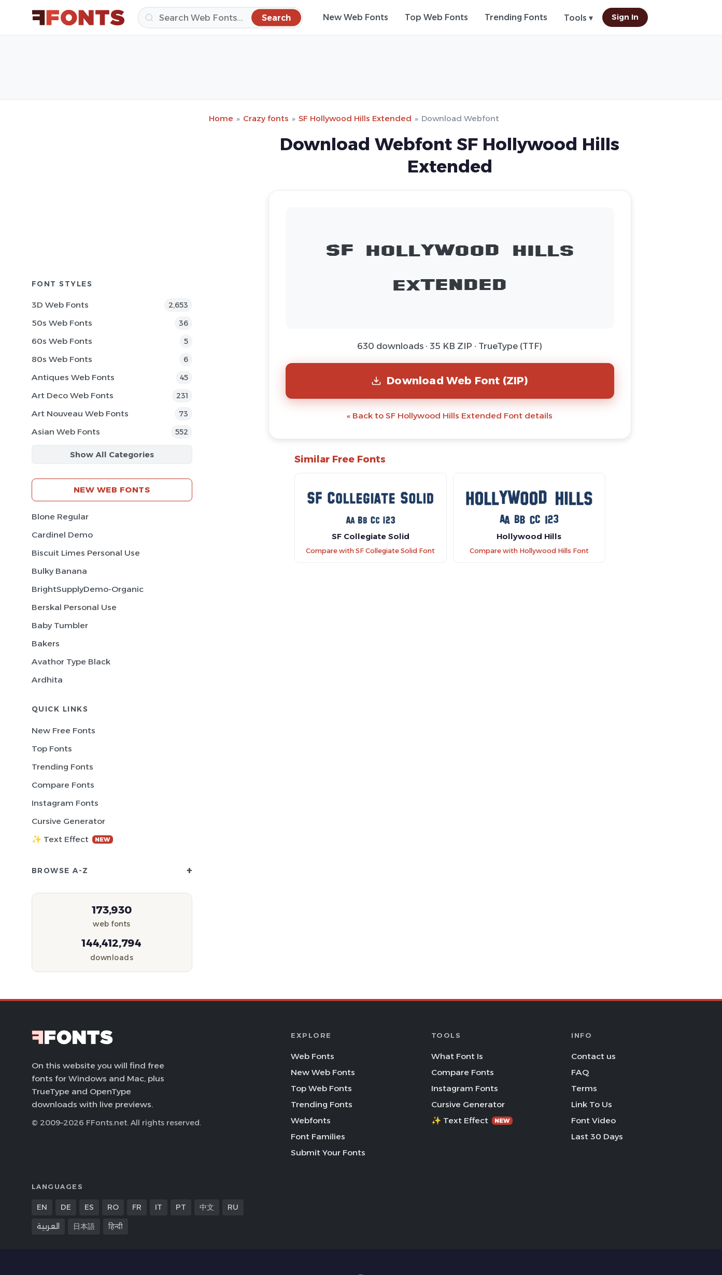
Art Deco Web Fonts (73, 395)
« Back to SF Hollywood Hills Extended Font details (450, 416)
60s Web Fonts (62, 341)
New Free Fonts (63, 730)
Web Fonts (312, 1056)
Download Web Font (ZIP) (449, 380)
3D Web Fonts (60, 305)
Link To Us (591, 1104)
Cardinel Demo (62, 535)
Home (221, 118)
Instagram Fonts (65, 803)
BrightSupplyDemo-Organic (88, 589)
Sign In (625, 17)
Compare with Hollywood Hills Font (529, 551)
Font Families (318, 1136)
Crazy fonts (266, 118)
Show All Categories (112, 454)
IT (158, 1207)
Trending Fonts (516, 17)
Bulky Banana (59, 571)
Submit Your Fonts (328, 1152)
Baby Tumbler (60, 625)
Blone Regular (60, 516)
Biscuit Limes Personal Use (86, 553)
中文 (207, 1207)
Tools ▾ (578, 18)
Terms (584, 1088)
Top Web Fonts (436, 17)
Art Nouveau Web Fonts (80, 413)
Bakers (46, 643)
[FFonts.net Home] (78, 17)
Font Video (593, 1120)
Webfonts (311, 1120)
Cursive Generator (68, 821)
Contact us (593, 1056)
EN (42, 1207)
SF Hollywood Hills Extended (355, 118)
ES (89, 1207)
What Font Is (457, 1056)
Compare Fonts (63, 785)
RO (113, 1207)
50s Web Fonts (62, 323)
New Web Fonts (355, 17)
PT (181, 1207)
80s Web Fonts (62, 359)
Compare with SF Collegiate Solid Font (370, 551)
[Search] (220, 17)
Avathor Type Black (71, 662)
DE (66, 1207)
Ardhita (47, 680)
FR (136, 1207)
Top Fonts (52, 749)
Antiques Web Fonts (73, 377)
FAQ (580, 1072)
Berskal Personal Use (74, 607)
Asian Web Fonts (66, 432)
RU (233, 1207)
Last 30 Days (597, 1136)
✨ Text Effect (72, 839)
